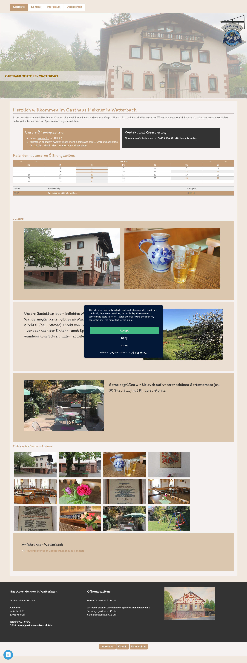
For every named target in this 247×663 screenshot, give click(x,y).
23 (92, 178)
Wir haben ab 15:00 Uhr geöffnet (62, 193)
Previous (3, 53)
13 (218, 171)
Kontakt (36, 7)
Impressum (53, 7)
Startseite (19, 7)
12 (187, 171)
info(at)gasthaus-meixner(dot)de (35, 625)
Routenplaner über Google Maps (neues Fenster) (55, 550)
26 (187, 178)
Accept (124, 330)
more (124, 345)
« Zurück (18, 219)
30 (92, 181)
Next (243, 53)
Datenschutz (74, 7)
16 (92, 175)
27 (218, 178)
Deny (124, 338)
